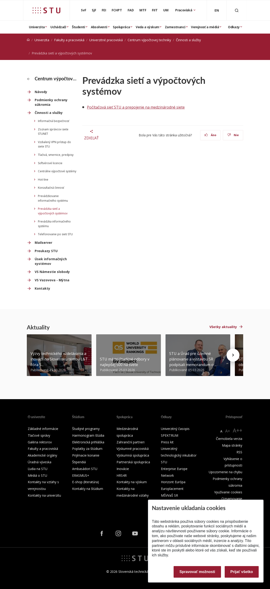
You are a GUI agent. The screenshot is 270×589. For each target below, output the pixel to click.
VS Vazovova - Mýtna (52, 280)
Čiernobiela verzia (229, 438)
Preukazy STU (46, 251)
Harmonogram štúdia (88, 435)
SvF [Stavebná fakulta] (83, 10)
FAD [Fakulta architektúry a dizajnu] (131, 10)
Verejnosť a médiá (205, 27)
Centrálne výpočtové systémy (57, 171)
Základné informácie (43, 428)
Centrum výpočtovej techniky (149, 40)
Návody (41, 92)
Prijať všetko (241, 572)
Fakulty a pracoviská (69, 40)
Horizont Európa (173, 482)
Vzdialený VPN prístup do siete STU (54, 144)
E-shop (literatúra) (85, 482)
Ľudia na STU (37, 469)
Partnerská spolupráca (133, 462)
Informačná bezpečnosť (53, 121)
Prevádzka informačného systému (54, 223)
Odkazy (233, 27)
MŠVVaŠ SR (169, 495)
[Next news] (233, 355)
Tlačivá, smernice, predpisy (56, 155)
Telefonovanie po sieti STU (55, 234)
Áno (210, 135)
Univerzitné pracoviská (106, 40)
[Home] (28, 40)
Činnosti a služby (188, 40)
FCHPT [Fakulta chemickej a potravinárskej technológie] (117, 10)
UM (166, 10)
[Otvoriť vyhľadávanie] (237, 10)
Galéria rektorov (40, 442)
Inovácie (123, 469)
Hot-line (43, 180)
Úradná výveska (39, 462)
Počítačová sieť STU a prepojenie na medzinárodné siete (136, 107)
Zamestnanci (175, 27)
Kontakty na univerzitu (44, 495)
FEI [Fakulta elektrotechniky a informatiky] (104, 10)
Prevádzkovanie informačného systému (53, 198)
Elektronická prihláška (88, 442)
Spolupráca (121, 27)
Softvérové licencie (50, 163)
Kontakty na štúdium (87, 488)
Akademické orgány (42, 455)
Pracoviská (184, 10)
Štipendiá (79, 462)
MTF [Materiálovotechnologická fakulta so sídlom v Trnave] (142, 10)
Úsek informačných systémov (51, 261)
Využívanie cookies (228, 492)
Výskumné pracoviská (133, 448)
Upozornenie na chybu (225, 472)
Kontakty (42, 288)
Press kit (167, 442)
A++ (237, 430)
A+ (227, 431)
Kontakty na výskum (132, 482)
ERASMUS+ (80, 475)
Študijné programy (86, 428)
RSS (239, 452)
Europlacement (172, 488)
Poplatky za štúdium (87, 448)
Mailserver (43, 242)
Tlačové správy (39, 435)
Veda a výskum (147, 27)
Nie (233, 135)
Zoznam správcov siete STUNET (53, 131)
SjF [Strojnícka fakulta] (94, 10)
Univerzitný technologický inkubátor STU (178, 455)
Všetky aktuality (223, 327)
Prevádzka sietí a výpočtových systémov (53, 211)
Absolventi (99, 27)
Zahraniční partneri (130, 442)
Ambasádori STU (84, 469)
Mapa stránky (232, 445)
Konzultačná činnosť (51, 188)
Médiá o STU (37, 475)
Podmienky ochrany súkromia (51, 102)
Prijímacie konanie (85, 455)
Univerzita (37, 27)
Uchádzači (58, 27)
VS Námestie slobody (52, 271)
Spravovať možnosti (197, 572)
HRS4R (122, 475)
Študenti (78, 27)
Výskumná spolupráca (133, 455)
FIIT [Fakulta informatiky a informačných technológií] (155, 10)
